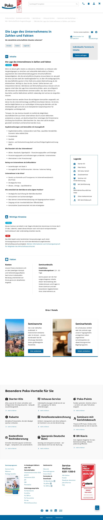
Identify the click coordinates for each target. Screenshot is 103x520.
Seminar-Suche (9, 469)
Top (97, 507)
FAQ (63, 485)
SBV (25, 482)
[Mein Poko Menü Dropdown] (94, 3)
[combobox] (53, 4)
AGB (41, 517)
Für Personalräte (29, 498)
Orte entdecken (35, 351)
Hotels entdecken (84, 351)
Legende (26, 46)
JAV (25, 480)
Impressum (49, 517)
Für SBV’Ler (27, 495)
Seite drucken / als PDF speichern (77, 37)
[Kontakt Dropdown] (83, 3)
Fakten (17, 46)
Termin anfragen (81, 55)
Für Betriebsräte (29, 491)
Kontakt (64, 478)
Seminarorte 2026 (29, 477)
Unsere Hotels (47, 474)
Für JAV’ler (27, 493)
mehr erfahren (12, 410)
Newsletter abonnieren (68, 480)
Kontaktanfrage (93, 37)
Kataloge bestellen (10, 474)
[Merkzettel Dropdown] (88, 3)
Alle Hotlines (66, 475)
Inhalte (8, 46)
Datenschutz (59, 517)
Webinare (8, 471)
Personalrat (27, 484)
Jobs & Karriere (66, 482)
